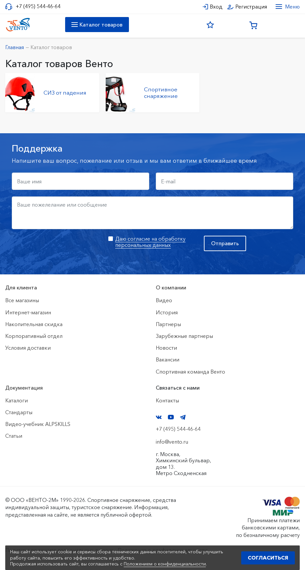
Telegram (183, 417)
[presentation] (61, 248)
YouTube (171, 417)
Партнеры (168, 324)
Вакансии (167, 359)
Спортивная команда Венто (190, 371)
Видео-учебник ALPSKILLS (37, 424)
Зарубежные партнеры (184, 336)
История (167, 312)
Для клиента (21, 287)
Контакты (167, 400)
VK (159, 417)
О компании (171, 287)
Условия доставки (28, 347)
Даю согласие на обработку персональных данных (150, 241)
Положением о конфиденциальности (165, 564)
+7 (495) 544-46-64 (38, 6)
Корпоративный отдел (34, 336)
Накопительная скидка (34, 324)
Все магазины (22, 300)
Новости (166, 347)
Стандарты (18, 412)
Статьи (13, 435)
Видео (164, 300)
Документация (24, 387)
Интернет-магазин (28, 312)
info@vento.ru (172, 441)
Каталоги (16, 400)
